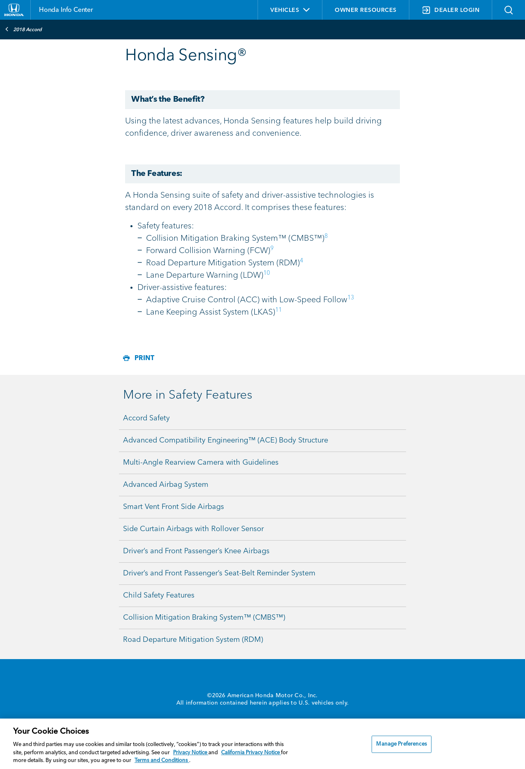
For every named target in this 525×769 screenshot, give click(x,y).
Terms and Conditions (162, 760)
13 (350, 298)
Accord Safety (146, 418)
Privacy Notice (190, 752)
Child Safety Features (158, 595)
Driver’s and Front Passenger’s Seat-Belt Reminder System (219, 573)
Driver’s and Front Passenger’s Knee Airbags (196, 551)
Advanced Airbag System (165, 484)
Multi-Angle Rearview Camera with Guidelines (200, 462)
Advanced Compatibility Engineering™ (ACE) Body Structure (225, 440)
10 (266, 273)
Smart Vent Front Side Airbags (173, 507)
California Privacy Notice (251, 752)
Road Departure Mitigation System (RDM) (193, 639)
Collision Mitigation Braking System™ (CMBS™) (204, 617)
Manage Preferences (401, 744)
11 (278, 310)
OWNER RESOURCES (366, 10)
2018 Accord (23, 29)
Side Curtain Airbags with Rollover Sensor (193, 529)
